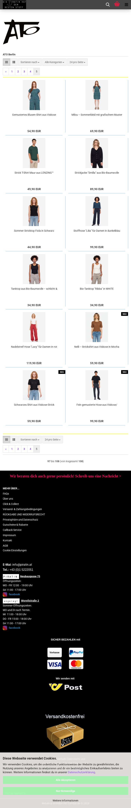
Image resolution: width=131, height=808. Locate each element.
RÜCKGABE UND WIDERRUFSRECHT (24, 514)
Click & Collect (11, 503)
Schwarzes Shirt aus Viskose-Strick (34, 404)
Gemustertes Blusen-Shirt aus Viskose (34, 114)
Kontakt (7, 540)
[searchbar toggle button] (107, 4)
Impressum (9, 535)
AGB (5, 545)
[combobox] (30, 62)
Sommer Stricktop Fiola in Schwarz (34, 230)
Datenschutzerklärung (81, 772)
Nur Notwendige (65, 790)
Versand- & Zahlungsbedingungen (22, 509)
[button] (6, 62)
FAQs (6, 493)
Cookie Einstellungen (15, 550)
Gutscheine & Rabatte (15, 524)
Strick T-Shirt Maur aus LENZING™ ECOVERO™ (34, 173)
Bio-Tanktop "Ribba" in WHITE (97, 288)
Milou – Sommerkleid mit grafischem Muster (96, 114)
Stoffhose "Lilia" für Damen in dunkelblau (97, 230)
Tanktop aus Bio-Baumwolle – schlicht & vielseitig (34, 289)
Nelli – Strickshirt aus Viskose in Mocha (96, 346)
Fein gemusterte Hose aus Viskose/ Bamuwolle (97, 405)
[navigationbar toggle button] (126, 4)
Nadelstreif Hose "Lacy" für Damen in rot (34, 346)
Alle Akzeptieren (65, 779)
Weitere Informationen (65, 800)
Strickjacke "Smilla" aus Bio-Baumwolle (97, 172)
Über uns (8, 498)
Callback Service (12, 529)
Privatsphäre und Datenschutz (20, 519)
